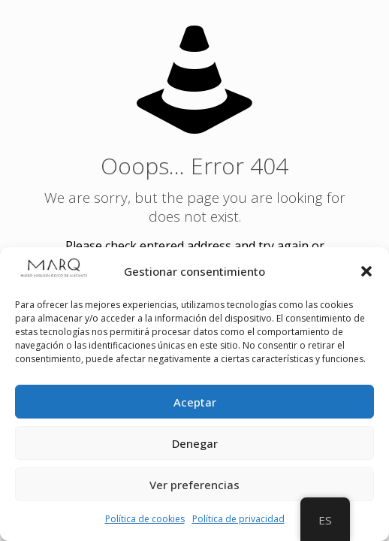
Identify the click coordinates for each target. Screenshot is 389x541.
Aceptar (194, 402)
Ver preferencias (194, 484)
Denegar (195, 443)
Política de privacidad (238, 518)
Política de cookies (145, 518)
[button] (366, 271)
